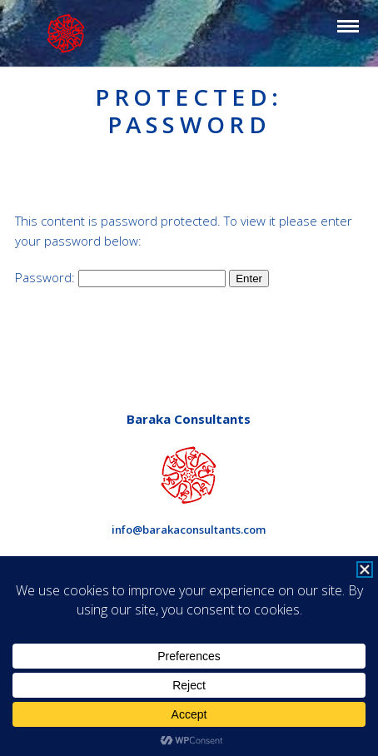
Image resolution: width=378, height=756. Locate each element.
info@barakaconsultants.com (189, 529)
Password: (120, 277)
